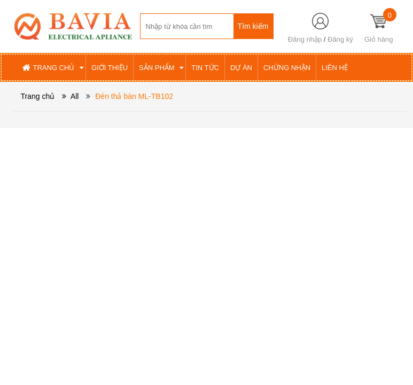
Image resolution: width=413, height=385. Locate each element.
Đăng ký (340, 39)
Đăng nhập (305, 39)
